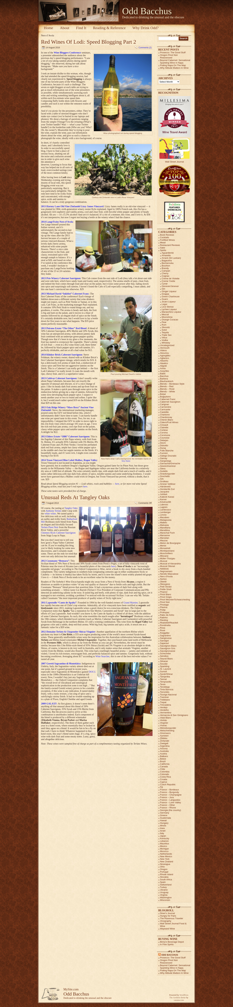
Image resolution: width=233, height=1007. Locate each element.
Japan (163, 836)
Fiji (161, 787)
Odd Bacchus (147, 11)
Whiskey (166, 342)
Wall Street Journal (174, 161)
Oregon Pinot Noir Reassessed (169, 56)
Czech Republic (168, 784)
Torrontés (164, 692)
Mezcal (165, 314)
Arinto (163, 368)
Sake (162, 247)
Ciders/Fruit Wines (169, 422)
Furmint (164, 453)
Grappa (165, 294)
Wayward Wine (167, 928)
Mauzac (164, 540)
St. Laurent (165, 669)
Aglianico (164, 358)
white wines (50, 513)
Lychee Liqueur (169, 309)
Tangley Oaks (71, 508)
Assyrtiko (164, 371)
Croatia (163, 779)
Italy (162, 833)
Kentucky (164, 838)
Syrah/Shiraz (166, 674)
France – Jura (167, 797)
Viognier (164, 723)
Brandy (165, 268)
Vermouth (165, 348)
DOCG (92, 672)
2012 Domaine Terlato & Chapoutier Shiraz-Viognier (68, 631)
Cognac (165, 276)
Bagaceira (167, 260)
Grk (162, 479)
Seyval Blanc (166, 658)
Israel (163, 830)
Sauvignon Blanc (168, 646)
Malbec (163, 522)
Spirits (163, 250)
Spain (163, 882)
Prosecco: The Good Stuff (173, 52)
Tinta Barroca (166, 689)
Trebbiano (165, 699)
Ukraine (164, 890)
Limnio (163, 515)
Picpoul (163, 592)
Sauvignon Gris (167, 648)
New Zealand (166, 861)
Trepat (163, 702)
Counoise (164, 437)
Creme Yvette (168, 281)
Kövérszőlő (165, 502)
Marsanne (165, 535)
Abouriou (164, 353)
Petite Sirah (166, 589)
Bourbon (166, 265)
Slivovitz (166, 327)
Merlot (163, 545)
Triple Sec (167, 335)
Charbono (165, 414)
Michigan (164, 848)
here (117, 484)
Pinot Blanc (165, 594)
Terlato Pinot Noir (50, 527)
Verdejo (164, 707)
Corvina (164, 432)
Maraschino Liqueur (171, 312)
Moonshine (167, 317)
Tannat (163, 679)
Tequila (165, 332)
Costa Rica (165, 776)
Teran (163, 684)
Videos (163, 350)
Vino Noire (126, 461)
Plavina (163, 607)
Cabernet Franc (167, 399)
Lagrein (163, 507)
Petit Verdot (166, 586)
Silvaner (164, 661)
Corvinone (165, 435)
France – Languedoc (170, 800)
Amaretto (166, 255)
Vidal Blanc (165, 717)
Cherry (165, 273)
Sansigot (164, 640)
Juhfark (163, 494)
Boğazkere (165, 396)
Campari (166, 271)
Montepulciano (167, 550)
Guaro (165, 299)
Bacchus (164, 376)
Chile (162, 769)
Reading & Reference (109, 28)
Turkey (163, 887)
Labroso (164, 504)
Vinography (165, 921)
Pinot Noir (165, 602)
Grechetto (165, 476)
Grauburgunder (167, 473)
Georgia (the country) (170, 810)
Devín (163, 443)
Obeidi (163, 581)
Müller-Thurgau (167, 558)
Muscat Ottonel (167, 566)
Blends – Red (166, 386)
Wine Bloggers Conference (67, 52)
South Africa (166, 879)
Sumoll (163, 671)
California (164, 764)
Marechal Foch (167, 532)
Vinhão (163, 720)
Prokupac (164, 612)
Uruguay (164, 892)
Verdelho (164, 710)
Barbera (164, 378)
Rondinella (165, 625)
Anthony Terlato (53, 511)
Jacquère (164, 491)
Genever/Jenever (170, 286)
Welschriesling (167, 730)
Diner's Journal (167, 913)
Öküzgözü (165, 584)
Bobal (163, 394)
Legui (164, 304)
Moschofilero (166, 553)
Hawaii (163, 820)
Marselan (164, 538)
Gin (163, 288)
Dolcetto (164, 445)
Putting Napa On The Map (173, 65)
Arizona (164, 748)
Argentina (165, 746)
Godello (164, 471)
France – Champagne (171, 794)
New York (164, 859)
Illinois (163, 825)
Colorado (164, 774)
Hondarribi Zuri (167, 489)
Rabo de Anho (167, 615)
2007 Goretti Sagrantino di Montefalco (61, 663)
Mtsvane (164, 556)
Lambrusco (165, 509)
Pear (164, 322)
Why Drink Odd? (145, 28)
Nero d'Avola (166, 576)
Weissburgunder (168, 728)
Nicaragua (165, 864)
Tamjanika (165, 676)
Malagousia (166, 520)
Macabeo (164, 517)
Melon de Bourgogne (170, 543)
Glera (163, 468)
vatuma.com (179, 1000)
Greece (163, 815)
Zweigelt (164, 743)
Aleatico (164, 363)
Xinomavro (165, 733)
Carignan (164, 404)
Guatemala (165, 818)
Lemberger (165, 512)
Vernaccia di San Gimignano (174, 715)
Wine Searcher (103, 656)
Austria (163, 753)
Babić (163, 373)
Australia (164, 751)
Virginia (163, 895)
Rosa (162, 628)
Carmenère (165, 407)
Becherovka (168, 263)
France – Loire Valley (170, 802)
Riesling (164, 620)
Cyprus (163, 782)
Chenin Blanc (166, 419)
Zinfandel (164, 741)
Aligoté (163, 366)
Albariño (164, 360)
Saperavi (164, 643)
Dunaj (163, 448)
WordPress (184, 995)
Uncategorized (167, 345)
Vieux (164, 337)
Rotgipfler (165, 633)
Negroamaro (166, 571)
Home (48, 28)
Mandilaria (165, 527)
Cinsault (164, 425)
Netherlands (166, 854)
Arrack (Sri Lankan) (171, 258)
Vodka (165, 340)
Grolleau (164, 481)
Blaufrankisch (166, 381)
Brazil (163, 761)
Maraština (165, 530)
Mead (163, 242)
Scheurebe (165, 653)
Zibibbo (163, 738)
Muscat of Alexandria (170, 563)
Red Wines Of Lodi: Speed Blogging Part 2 (88, 42)
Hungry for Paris (168, 916)
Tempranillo (165, 681)
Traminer (164, 697)
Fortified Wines (167, 240)
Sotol (164, 330)
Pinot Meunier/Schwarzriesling (175, 599)
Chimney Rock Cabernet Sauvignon (58, 532)
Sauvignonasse (167, 651)
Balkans (164, 756)
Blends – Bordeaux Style (172, 384)
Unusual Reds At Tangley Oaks (75, 497)
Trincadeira (165, 705)
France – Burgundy (169, 792)
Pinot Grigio (166, 597)
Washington (166, 897)
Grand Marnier (130, 602)
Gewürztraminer (168, 466)
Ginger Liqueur (169, 291)
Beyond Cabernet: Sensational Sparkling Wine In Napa (175, 61)
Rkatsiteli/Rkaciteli (169, 622)
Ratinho (164, 617)
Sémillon (164, 656)
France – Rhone (168, 807)
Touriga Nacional (168, 694)
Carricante (165, 409)
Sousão (164, 663)
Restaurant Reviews (170, 245)
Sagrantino (165, 635)
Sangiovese (166, 638)
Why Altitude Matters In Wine (174, 68)
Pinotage (164, 604)
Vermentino (165, 712)
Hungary (164, 823)
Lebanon (164, 841)
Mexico (163, 846)
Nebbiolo (164, 568)
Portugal (164, 872)
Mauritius (164, 843)
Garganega (165, 461)
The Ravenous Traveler (171, 918)
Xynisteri (164, 735)
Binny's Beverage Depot (172, 942)
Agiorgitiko (165, 355)
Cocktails (164, 237)
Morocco (164, 851)
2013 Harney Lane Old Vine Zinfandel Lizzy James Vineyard (72, 206)
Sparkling (164, 666)
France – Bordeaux (169, 789)
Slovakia (164, 877)
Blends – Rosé (167, 389)
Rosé (162, 630)
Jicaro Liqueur (169, 301)
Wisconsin (165, 900)
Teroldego (165, 687)
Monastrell (165, 548)
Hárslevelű (165, 486)
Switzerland (166, 884)
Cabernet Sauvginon (170, 402)
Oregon (163, 869)
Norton (163, 579)
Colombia (164, 771)
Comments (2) (145, 47)
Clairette (164, 427)
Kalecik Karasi (167, 497)
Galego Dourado (168, 455)
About (64, 28)
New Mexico (166, 856)
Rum (164, 324)
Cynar (165, 283)
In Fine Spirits (167, 944)
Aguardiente (168, 253)
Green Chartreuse (171, 296)
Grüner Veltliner (167, 484)
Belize (163, 759)
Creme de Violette (171, 278)
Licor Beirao (168, 306)
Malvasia (164, 525)
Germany (164, 812)
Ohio (162, 866)
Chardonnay (166, 417)
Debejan (164, 440)
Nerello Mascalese (169, 574)
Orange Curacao (170, 319)
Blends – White (167, 391)
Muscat (163, 561)
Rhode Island (166, 874)
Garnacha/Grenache (170, 463)
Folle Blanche (167, 450)
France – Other (167, 805)
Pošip (163, 610)
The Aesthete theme (177, 997)
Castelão (164, 412)
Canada (164, 766)
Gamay (163, 458)
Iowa (162, 828)
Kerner (163, 499)
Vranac (163, 725)
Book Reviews (167, 235)
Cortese (164, 430)
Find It (81, 28)
